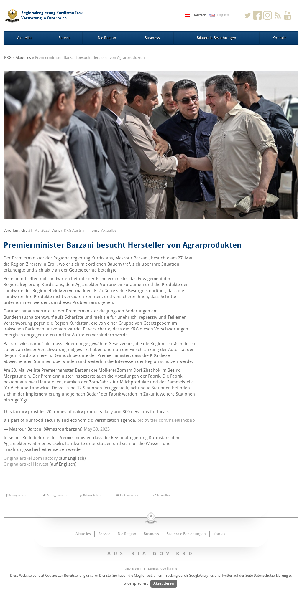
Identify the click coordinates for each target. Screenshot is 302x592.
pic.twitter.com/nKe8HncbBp (166, 420)
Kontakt (279, 38)
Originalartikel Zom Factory (31, 458)
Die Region (107, 38)
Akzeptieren (163, 583)
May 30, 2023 (97, 429)
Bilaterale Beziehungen (216, 38)
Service (64, 38)
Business (152, 38)
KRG (8, 57)
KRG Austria (74, 230)
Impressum (133, 569)
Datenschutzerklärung (271, 575)
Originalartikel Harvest (26, 464)
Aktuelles (24, 38)
